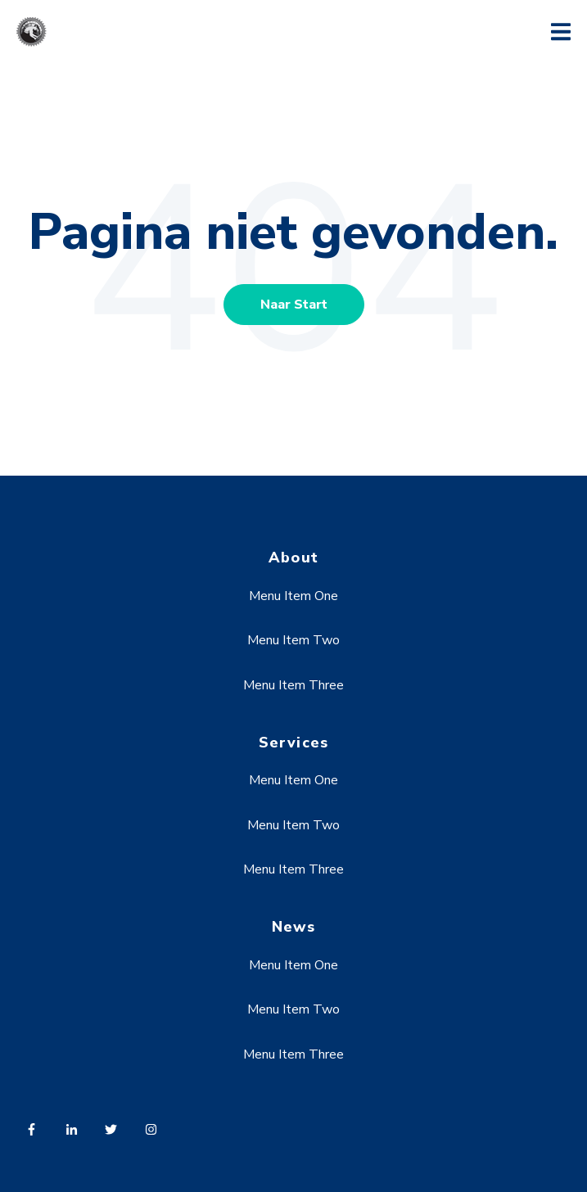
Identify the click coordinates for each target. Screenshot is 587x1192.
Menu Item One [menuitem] (293, 596)
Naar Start (293, 305)
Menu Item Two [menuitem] (293, 640)
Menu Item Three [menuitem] (293, 685)
